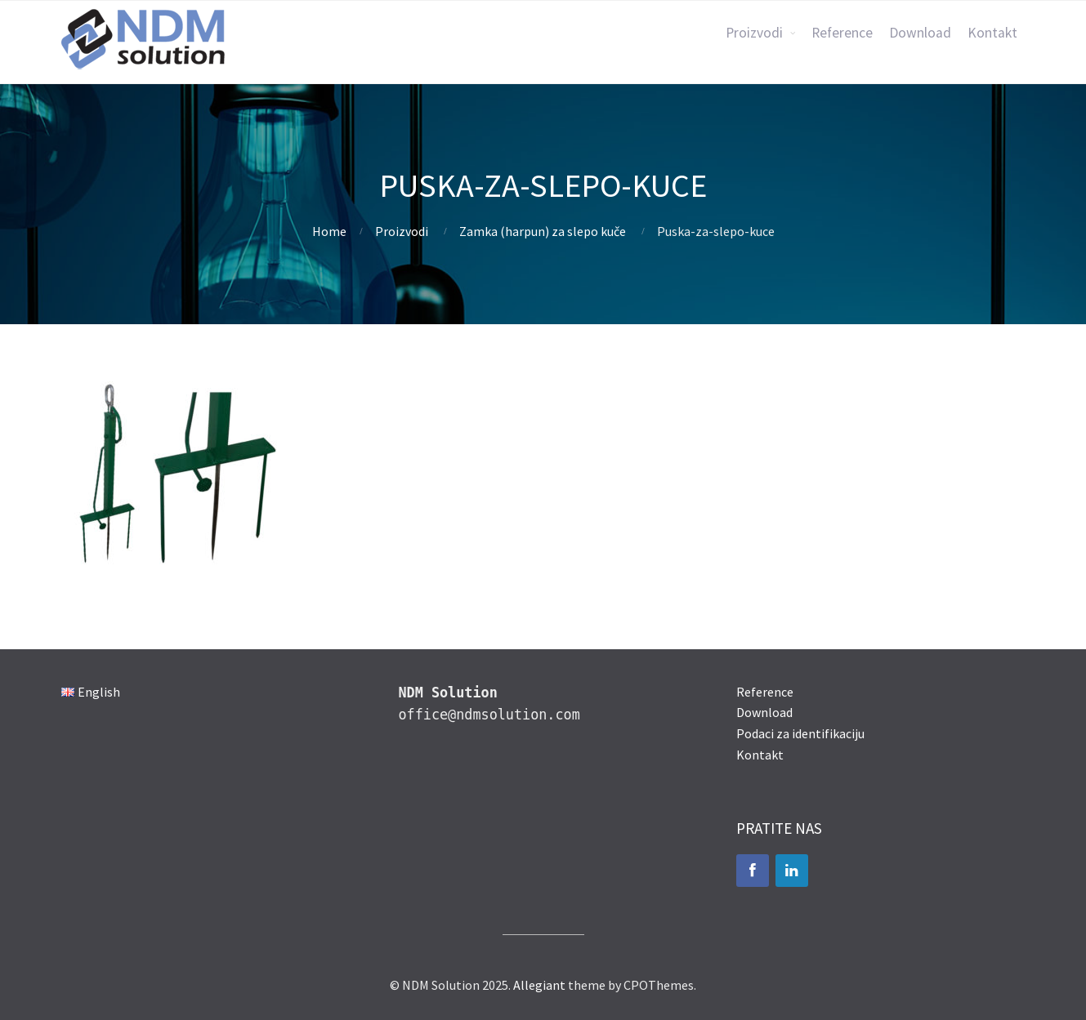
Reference (842, 33)
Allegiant (539, 985)
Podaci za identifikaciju (800, 733)
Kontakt (992, 33)
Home (329, 231)
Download (920, 33)
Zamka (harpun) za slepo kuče (542, 231)
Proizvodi (754, 33)
